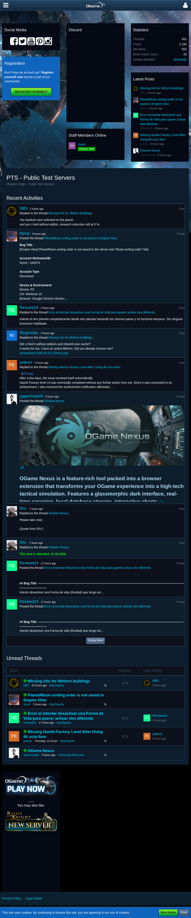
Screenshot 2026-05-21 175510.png (44, 353)
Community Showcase (71, 755)
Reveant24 (146, 128)
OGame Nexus (150, 150)
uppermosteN (148, 155)
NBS (142, 92)
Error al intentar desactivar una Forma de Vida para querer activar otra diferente (163, 119)
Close (183, 912)
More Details (168, 912)
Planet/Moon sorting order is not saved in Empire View (80, 238)
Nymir (143, 108)
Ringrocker (29, 333)
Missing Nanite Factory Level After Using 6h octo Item (84, 367)
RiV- (23, 508)
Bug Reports (56, 685)
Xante (82, 144)
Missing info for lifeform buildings (162, 88)
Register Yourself (31, 92)
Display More (95, 640)
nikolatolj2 (180, 59)
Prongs (28, 373)
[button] (5, 5)
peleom (144, 143)
